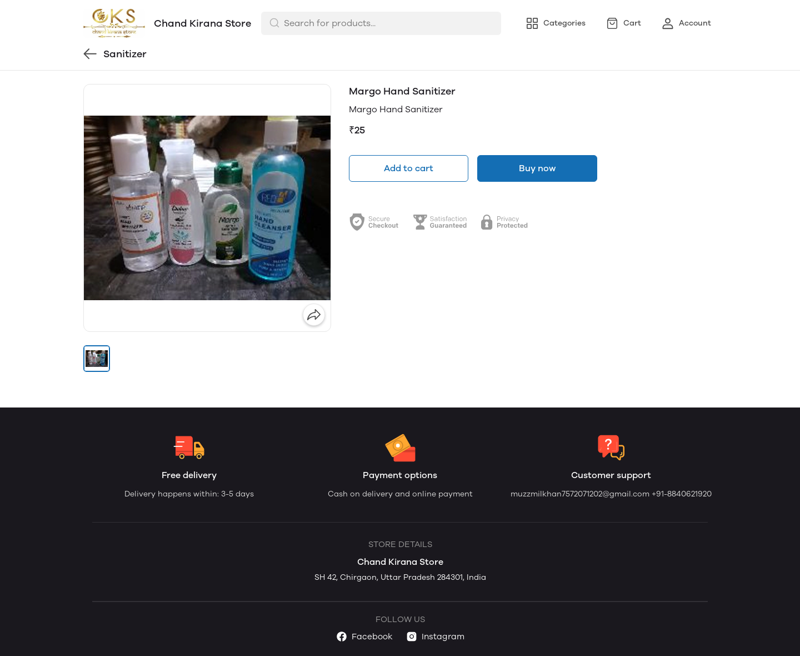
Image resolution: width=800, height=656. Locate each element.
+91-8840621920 (682, 494)
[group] (207, 208)
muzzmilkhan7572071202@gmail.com (581, 494)
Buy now (537, 168)
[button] (96, 358)
